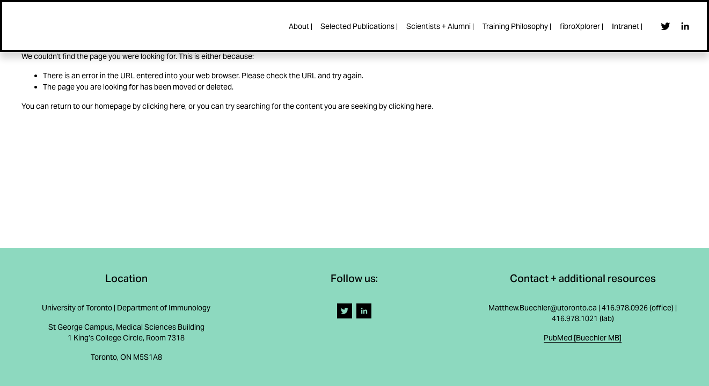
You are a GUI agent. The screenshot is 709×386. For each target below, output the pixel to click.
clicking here (163, 106)
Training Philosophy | (514, 27)
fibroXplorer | (579, 27)
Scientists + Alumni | (438, 27)
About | (298, 27)
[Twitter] (663, 27)
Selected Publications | (357, 27)
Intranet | (625, 27)
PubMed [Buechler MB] (583, 338)
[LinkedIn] (682, 27)
